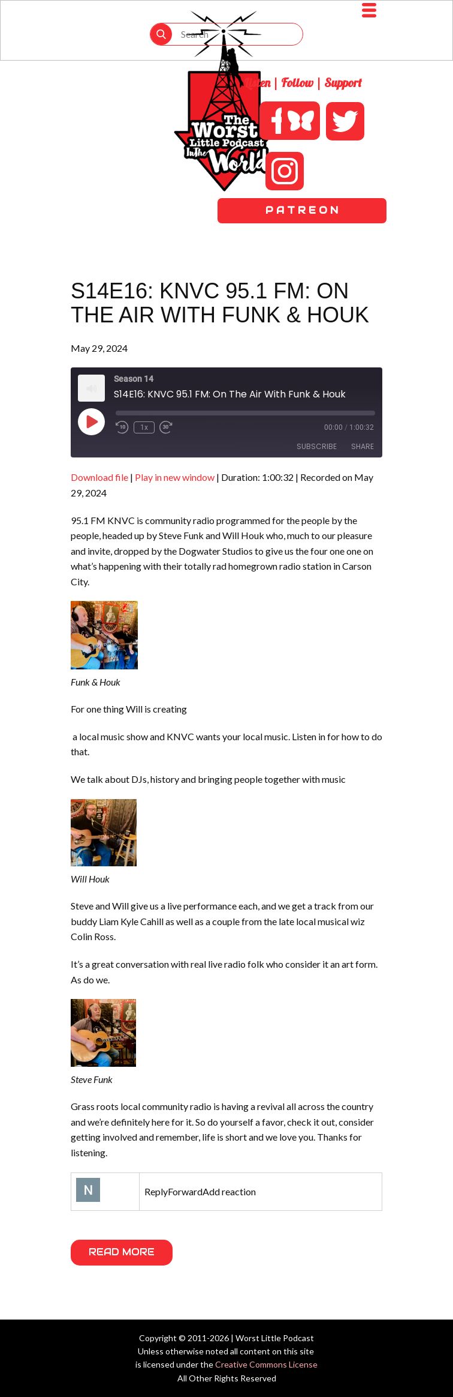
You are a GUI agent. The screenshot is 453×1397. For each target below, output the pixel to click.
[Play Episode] (91, 421)
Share (362, 446)
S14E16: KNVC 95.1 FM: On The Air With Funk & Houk (220, 303)
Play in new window (175, 477)
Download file (99, 477)
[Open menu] (369, 10)
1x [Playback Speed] (144, 427)
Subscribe (317, 446)
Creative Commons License (266, 1364)
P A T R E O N (301, 210)
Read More (122, 1252)
